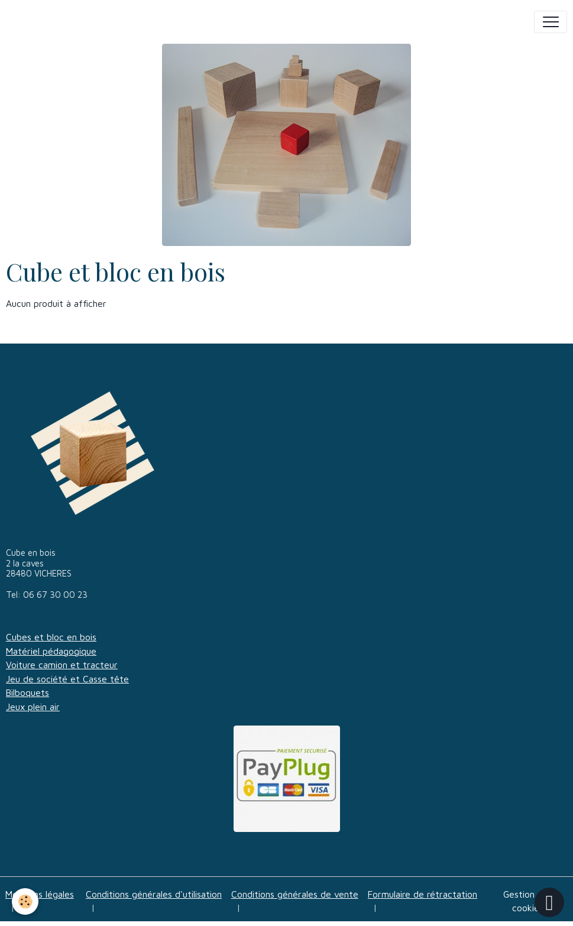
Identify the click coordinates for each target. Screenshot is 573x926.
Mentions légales (39, 894)
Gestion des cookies (527, 901)
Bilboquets (27, 692)
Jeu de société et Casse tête (67, 679)
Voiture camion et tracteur (62, 664)
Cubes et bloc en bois (51, 637)
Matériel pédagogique (51, 651)
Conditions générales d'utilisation (154, 894)
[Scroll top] (549, 902)
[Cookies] (25, 901)
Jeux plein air (33, 706)
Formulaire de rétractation (422, 894)
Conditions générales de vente (294, 894)
